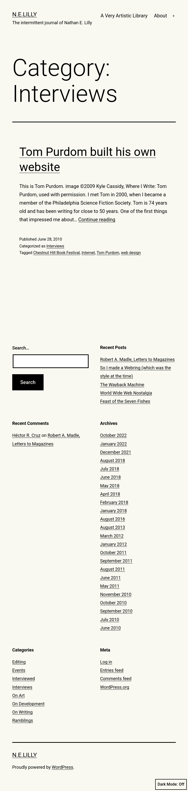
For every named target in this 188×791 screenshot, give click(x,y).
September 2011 (116, 560)
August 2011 (112, 569)
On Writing (22, 712)
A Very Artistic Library (124, 16)
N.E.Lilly (24, 14)
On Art (18, 695)
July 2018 (109, 468)
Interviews (55, 246)
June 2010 (110, 627)
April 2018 (110, 494)
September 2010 (116, 611)
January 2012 (113, 544)
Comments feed (115, 678)
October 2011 (113, 552)
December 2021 (115, 452)
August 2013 (112, 527)
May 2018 (109, 485)
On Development (28, 703)
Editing (19, 661)
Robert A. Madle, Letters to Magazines (137, 359)
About (160, 16)
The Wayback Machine (122, 384)
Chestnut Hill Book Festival (56, 252)
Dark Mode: (171, 784)
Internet (88, 252)
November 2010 (115, 594)
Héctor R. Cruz (26, 435)
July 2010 (109, 619)
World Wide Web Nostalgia (126, 393)
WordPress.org (114, 687)
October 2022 (113, 435)
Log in (106, 661)
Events (18, 670)
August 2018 (112, 460)
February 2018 (114, 502)
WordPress (62, 767)
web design (131, 252)
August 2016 (112, 519)
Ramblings (22, 720)
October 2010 (113, 602)
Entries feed (111, 670)
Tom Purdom (108, 252)
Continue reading (96, 219)
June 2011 (110, 577)
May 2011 (109, 586)
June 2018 (110, 477)
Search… (20, 347)
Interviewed (23, 678)
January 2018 (113, 510)
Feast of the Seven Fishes (125, 401)
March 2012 (112, 535)
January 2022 (113, 443)
